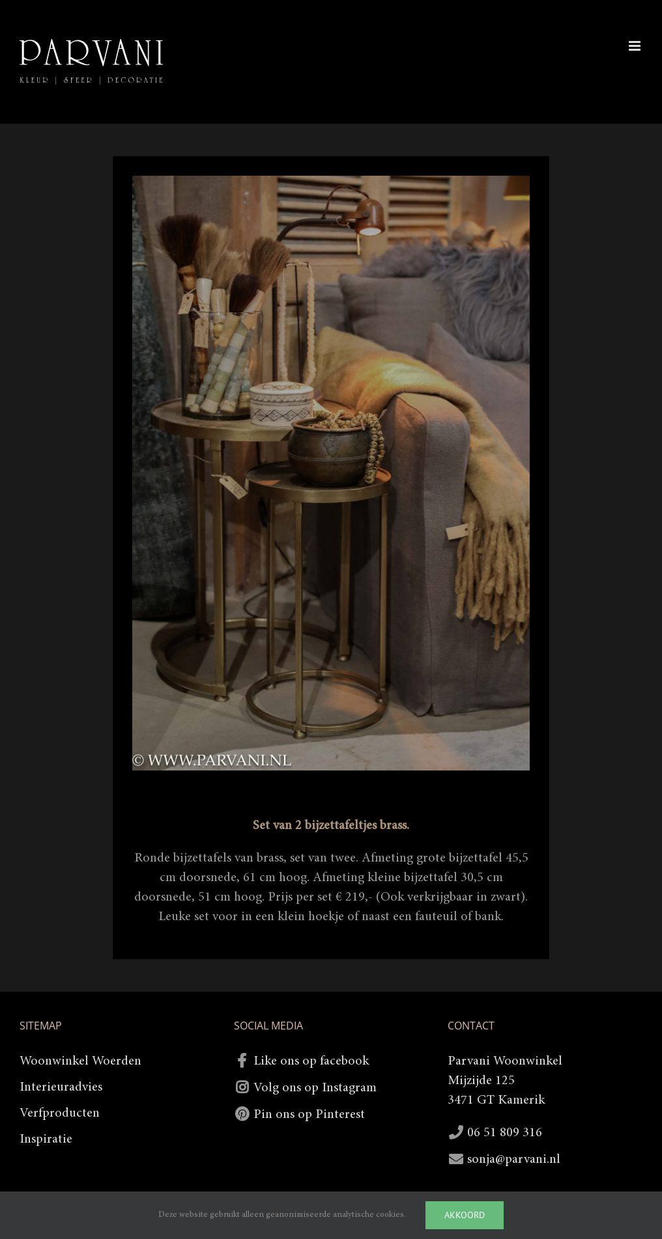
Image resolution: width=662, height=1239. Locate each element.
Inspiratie (46, 1139)
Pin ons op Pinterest (309, 1114)
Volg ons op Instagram (315, 1088)
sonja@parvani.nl (513, 1159)
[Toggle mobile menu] (635, 46)
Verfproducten (60, 1113)
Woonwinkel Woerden (80, 1061)
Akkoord (464, 1215)
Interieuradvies (61, 1087)
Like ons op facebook (311, 1061)
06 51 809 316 (504, 1132)
